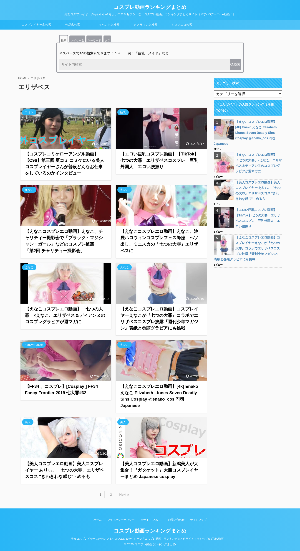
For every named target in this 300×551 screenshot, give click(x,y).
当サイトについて (151, 519)
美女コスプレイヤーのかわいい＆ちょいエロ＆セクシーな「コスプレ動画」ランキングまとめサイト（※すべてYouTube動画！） (150, 538)
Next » (124, 494)
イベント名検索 (109, 24)
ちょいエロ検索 (181, 24)
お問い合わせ (176, 519)
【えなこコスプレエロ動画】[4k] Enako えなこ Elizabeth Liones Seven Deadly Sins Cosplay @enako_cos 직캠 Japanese (245, 132)
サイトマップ (198, 519)
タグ (107, 40)
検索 (63, 40)
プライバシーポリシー (121, 519)
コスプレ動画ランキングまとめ (150, 7)
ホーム (97, 519)
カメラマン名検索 (145, 24)
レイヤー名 (77, 40)
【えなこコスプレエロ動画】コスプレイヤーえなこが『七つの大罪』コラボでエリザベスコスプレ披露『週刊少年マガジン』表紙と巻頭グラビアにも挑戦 (247, 248)
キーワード (94, 40)
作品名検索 (72, 24)
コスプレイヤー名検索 (36, 24)
